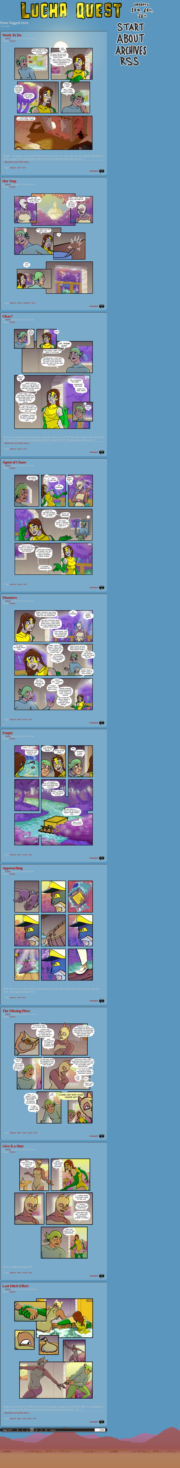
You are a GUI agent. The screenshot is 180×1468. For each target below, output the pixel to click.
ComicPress (99, 1450)
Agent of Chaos (14, 462)
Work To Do (11, 35)
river (24, 167)
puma (29, 1418)
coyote (19, 303)
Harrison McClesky (66, 1450)
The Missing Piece (16, 1011)
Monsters (9, 597)
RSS (114, 1450)
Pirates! (13, 41)
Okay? (7, 316)
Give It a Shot (12, 1146)
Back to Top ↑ (123, 1450)
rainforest (27, 303)
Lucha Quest (90, 17)
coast (19, 167)
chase (19, 1133)
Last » (53, 1430)
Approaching (12, 868)
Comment (94, 171)
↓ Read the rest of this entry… (17, 162)
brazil (19, 719)
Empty (7, 733)
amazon (13, 167)
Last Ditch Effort (15, 1286)
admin (7, 38)
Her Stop (9, 181)
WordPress (87, 1450)
